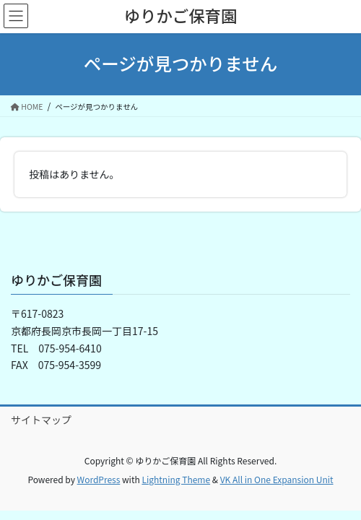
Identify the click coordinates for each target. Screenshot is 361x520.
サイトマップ (41, 419)
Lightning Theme (176, 479)
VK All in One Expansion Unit (277, 479)
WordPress (99, 479)
